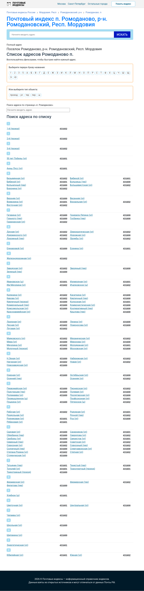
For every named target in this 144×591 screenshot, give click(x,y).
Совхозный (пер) (79, 445)
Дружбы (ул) (76, 238)
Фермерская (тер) (79, 482)
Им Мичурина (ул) (16, 285)
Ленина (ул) (76, 321)
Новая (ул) (75, 361)
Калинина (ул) (14, 295)
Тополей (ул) (13, 468)
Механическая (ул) (80, 338)
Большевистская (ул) (81, 185)
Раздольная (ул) (15, 415)
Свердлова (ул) (78, 435)
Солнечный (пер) (16, 448)
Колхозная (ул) (78, 301)
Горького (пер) (14, 218)
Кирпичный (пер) (79, 298)
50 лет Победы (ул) (17, 158)
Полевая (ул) (77, 391)
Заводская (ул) (14, 268)
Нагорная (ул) (14, 361)
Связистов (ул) (78, 438)
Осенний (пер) (14, 378)
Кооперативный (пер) (81, 308)
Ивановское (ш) (15, 281)
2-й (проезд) (13, 138)
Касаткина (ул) (78, 295)
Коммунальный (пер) (18, 305)
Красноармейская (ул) (18, 311)
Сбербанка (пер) (15, 435)
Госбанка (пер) (78, 218)
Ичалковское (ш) (79, 285)
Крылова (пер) (77, 311)
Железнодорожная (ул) (19, 258)
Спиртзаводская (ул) (81, 448)
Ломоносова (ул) (79, 325)
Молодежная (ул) (79, 345)
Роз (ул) (74, 418)
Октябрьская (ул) (79, 375)
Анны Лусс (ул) (14, 168)
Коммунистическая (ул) (82, 305)
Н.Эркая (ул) (13, 358)
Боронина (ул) (14, 188)
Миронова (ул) (77, 341)
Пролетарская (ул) (79, 395)
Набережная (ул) (79, 358)
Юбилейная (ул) (15, 555)
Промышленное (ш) (17, 398)
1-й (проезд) (13, 128)
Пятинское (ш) (77, 402)
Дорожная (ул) (78, 235)
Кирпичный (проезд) (18, 301)
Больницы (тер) (78, 181)
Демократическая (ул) (82, 231)
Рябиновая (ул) (15, 422)
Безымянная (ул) (16, 178)
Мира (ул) (12, 341)
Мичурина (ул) (14, 345)
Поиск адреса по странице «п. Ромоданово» (30, 105)
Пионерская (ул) (78, 388)
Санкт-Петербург (77, 4)
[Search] (69, 34)
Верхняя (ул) (13, 198)
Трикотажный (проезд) (19, 472)
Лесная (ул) (13, 325)
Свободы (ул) (14, 438)
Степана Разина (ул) (17, 452)
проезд (14, 95)
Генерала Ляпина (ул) (81, 215)
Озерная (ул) (13, 375)
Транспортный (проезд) (82, 468)
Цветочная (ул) (15, 505)
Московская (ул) (78, 348)
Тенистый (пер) (78, 465)
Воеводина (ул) (15, 201)
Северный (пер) (15, 442)
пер (34, 95)
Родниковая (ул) (15, 418)
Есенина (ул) (76, 248)
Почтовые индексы (19, 4)
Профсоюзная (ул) (79, 398)
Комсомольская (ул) (17, 308)
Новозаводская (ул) (17, 365)
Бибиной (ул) (77, 178)
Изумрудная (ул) (78, 281)
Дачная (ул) (13, 231)
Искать (122, 34)
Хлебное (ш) (13, 495)
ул (22, 95)
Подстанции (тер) (16, 391)
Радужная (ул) (77, 411)
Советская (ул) (78, 442)
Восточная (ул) (14, 205)
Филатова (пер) (15, 485)
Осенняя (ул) (76, 378)
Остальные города (97, 4)
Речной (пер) (77, 415)
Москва (62, 4)
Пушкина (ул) (14, 402)
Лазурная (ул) (14, 321)
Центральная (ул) (79, 505)
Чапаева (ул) (13, 515)
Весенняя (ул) (77, 198)
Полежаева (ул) (15, 395)
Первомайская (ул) (17, 388)
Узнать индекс (123, 4)
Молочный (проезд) (17, 348)
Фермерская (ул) (15, 482)
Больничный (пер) (16, 185)
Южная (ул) (76, 555)
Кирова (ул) (13, 298)
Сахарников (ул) (78, 432)
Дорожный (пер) (15, 238)
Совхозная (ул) (14, 445)
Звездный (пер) (78, 268)
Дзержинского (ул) (17, 235)
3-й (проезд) (13, 148)
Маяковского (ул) (16, 338)
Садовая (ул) (13, 432)
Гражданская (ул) (16, 221)
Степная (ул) (76, 452)
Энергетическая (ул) (17, 545)
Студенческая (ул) (16, 455)
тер (27, 95)
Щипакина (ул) (14, 535)
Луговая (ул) (13, 328)
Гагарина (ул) (14, 215)
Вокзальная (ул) (78, 201)
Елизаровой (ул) (15, 248)
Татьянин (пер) (14, 465)
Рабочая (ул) (13, 411)
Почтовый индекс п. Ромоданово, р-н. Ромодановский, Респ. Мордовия (57, 22)
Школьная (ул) (14, 525)
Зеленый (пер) (14, 271)
